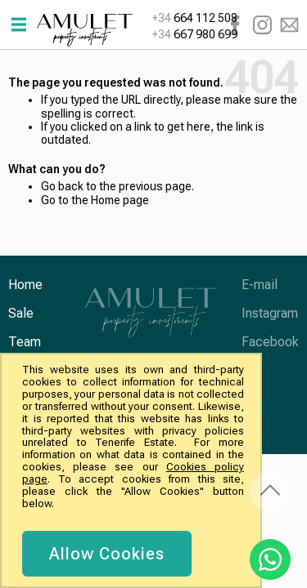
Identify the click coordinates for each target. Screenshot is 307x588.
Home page (120, 200)
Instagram (262, 25)
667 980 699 (194, 34)
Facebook (235, 25)
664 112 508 (194, 17)
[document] (133, 470)
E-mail (289, 25)
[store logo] (85, 30)
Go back (62, 186)
